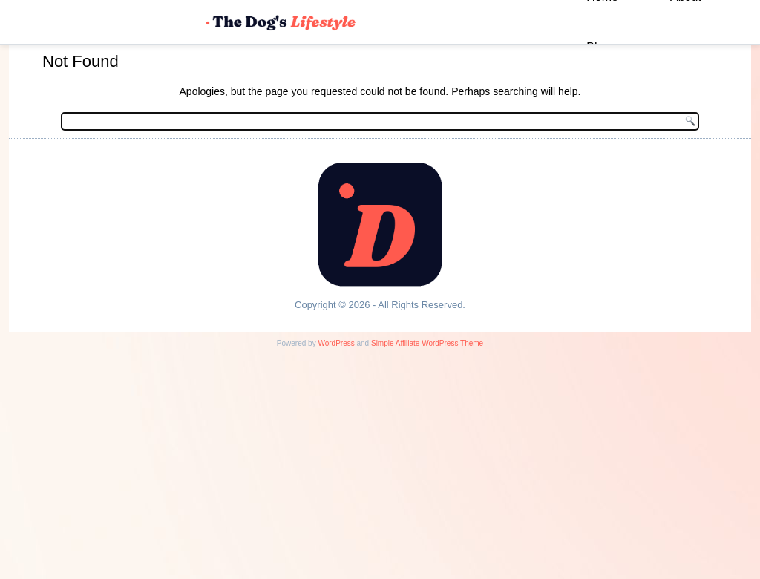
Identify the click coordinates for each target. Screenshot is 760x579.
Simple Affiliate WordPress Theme (427, 343)
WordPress (336, 343)
